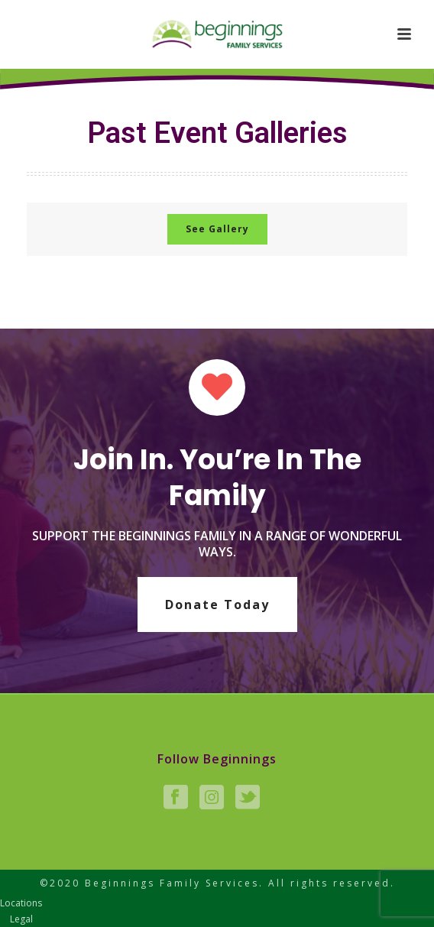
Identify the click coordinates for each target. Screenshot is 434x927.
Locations (21, 903)
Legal (21, 919)
